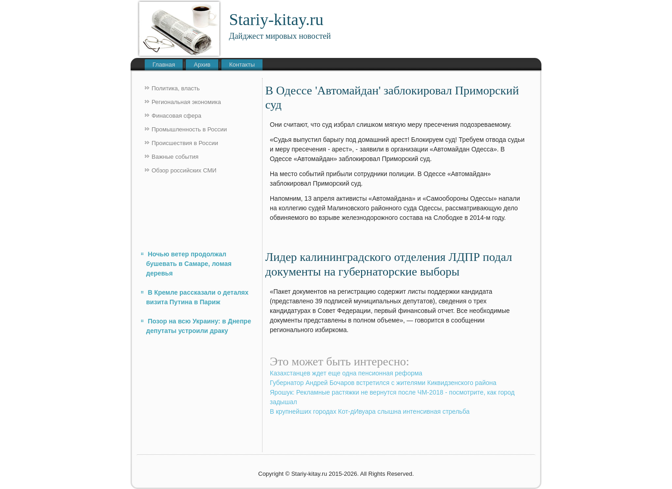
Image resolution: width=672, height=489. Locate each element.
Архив (202, 64)
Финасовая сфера (176, 115)
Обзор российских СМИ (184, 170)
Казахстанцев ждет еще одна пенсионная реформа (346, 373)
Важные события (175, 156)
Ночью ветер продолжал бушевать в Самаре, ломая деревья (188, 263)
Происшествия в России (185, 143)
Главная (163, 64)
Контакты (242, 64)
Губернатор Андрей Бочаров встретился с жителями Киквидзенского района (383, 382)
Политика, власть (176, 88)
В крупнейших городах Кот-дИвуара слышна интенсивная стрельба (370, 411)
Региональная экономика (186, 102)
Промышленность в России (189, 129)
